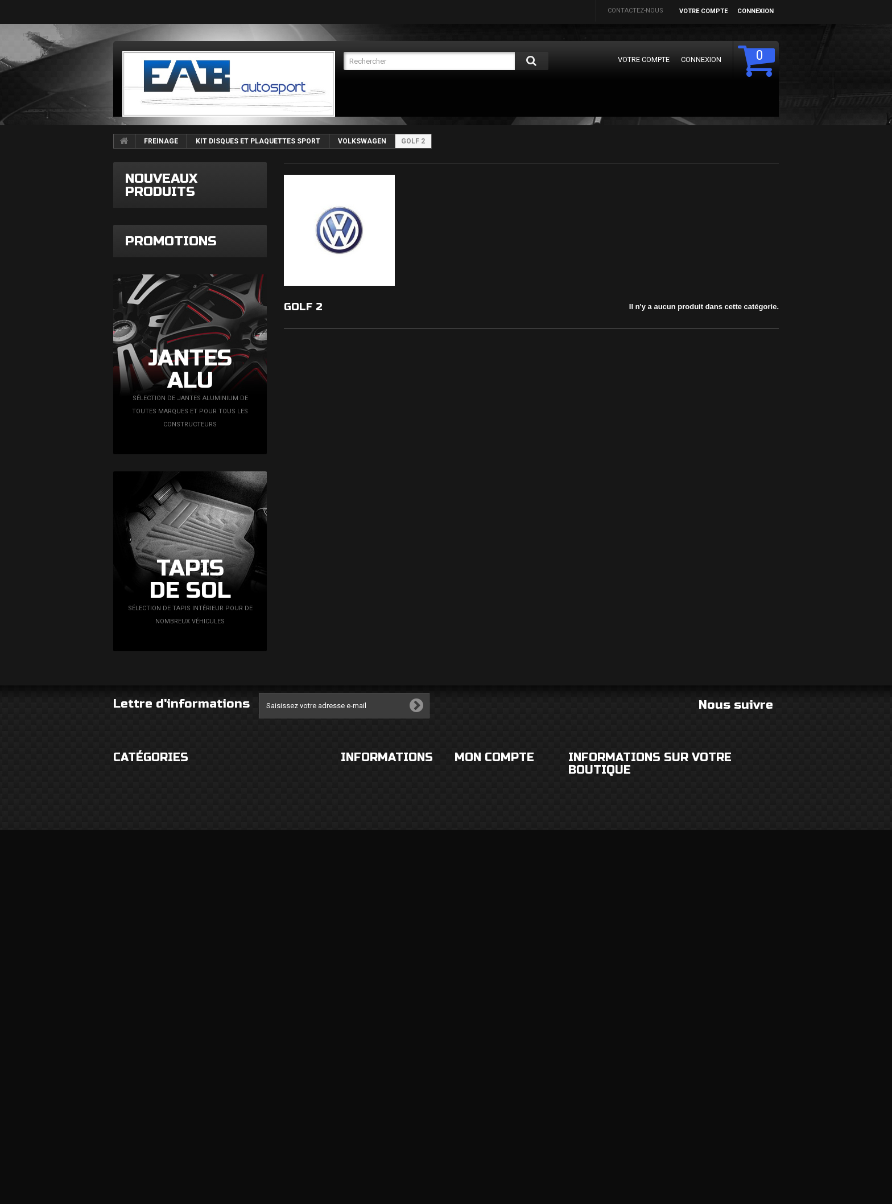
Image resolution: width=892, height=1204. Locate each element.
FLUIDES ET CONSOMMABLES (269, 1097)
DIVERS (124, 1120)
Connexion (755, 11)
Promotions (171, 441)
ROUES (123, 1029)
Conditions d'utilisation (382, 1051)
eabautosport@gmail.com (674, 1099)
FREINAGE (161, 141)
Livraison (357, 1006)
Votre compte (703, 11)
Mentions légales (371, 1029)
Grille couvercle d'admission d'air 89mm (224, 232)
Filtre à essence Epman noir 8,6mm (222, 308)
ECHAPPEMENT (249, 1051)
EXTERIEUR (129, 1006)
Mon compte (494, 982)
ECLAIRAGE (129, 1051)
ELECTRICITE (244, 1029)
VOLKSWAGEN (362, 141)
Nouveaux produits (161, 185)
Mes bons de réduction (494, 1146)
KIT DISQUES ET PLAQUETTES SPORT (258, 141)
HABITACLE (242, 1006)
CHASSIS (126, 1074)
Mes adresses (478, 1087)
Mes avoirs (473, 1065)
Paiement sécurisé (371, 1074)
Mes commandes (482, 1006)
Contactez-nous (635, 10)
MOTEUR (239, 1074)
